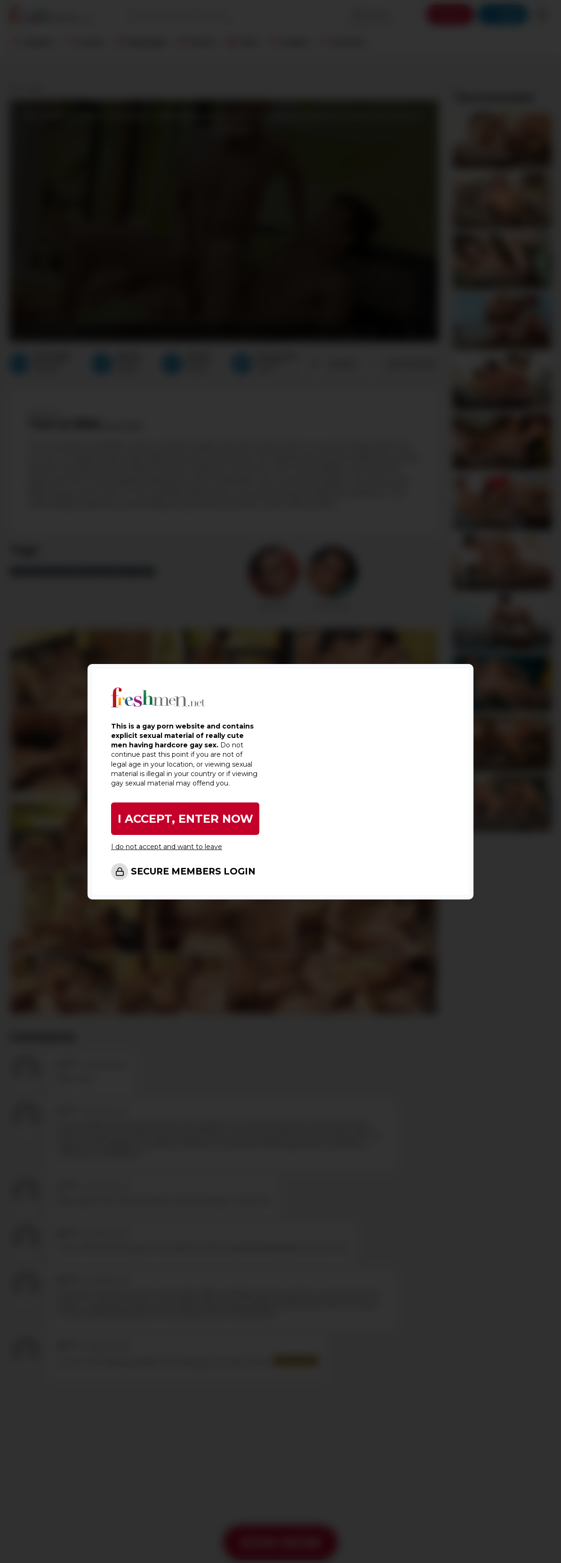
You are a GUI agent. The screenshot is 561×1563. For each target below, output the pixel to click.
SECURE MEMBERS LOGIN (193, 871)
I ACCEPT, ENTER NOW (185, 819)
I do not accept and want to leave (166, 846)
